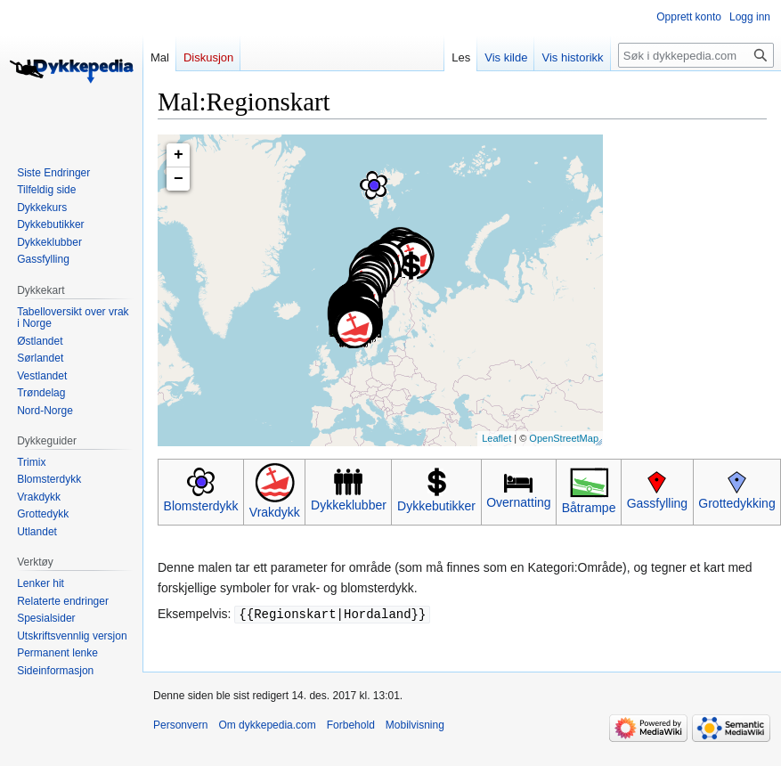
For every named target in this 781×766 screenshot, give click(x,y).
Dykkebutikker (436, 506)
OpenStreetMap (563, 438)
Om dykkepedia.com (266, 724)
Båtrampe (589, 508)
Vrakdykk (274, 512)
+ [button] (178, 155)
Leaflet (496, 438)
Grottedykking (736, 503)
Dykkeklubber (348, 505)
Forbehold (351, 724)
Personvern (180, 724)
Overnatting (518, 502)
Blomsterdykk (201, 506)
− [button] (178, 179)
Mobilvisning (415, 724)
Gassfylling (657, 503)
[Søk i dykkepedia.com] (696, 55)
